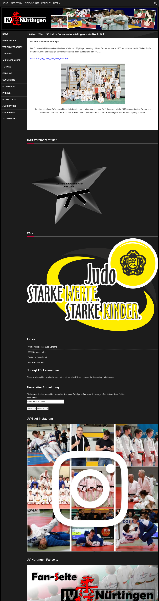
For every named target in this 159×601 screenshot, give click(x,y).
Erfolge (7, 73)
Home (5, 3)
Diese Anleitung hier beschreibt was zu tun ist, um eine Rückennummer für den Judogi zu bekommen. (71, 377)
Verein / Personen (12, 47)
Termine (6, 67)
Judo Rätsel (9, 106)
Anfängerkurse (11, 60)
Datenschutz (32, 3)
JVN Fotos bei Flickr (36, 362)
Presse (6, 93)
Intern (56, 3)
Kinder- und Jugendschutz (10, 115)
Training (7, 54)
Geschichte (8, 80)
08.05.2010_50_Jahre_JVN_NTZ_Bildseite (49, 58)
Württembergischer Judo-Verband (42, 347)
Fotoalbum (8, 86)
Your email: (32, 398)
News (5, 34)
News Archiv (9, 41)
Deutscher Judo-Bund (37, 357)
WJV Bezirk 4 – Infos (37, 352)
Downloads (9, 99)
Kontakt (45, 3)
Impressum (16, 3)
